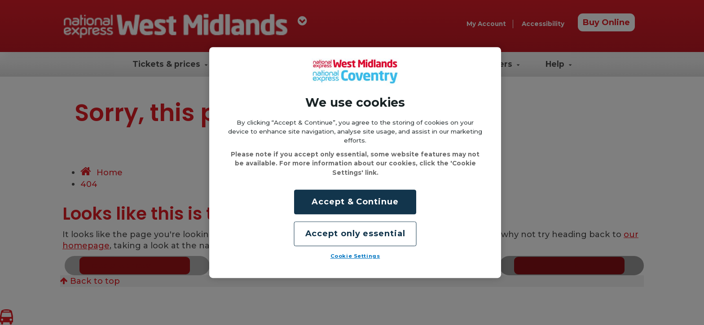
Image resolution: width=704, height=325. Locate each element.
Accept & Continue (355, 202)
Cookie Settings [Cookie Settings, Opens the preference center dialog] (355, 256)
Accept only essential (355, 233)
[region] (355, 162)
